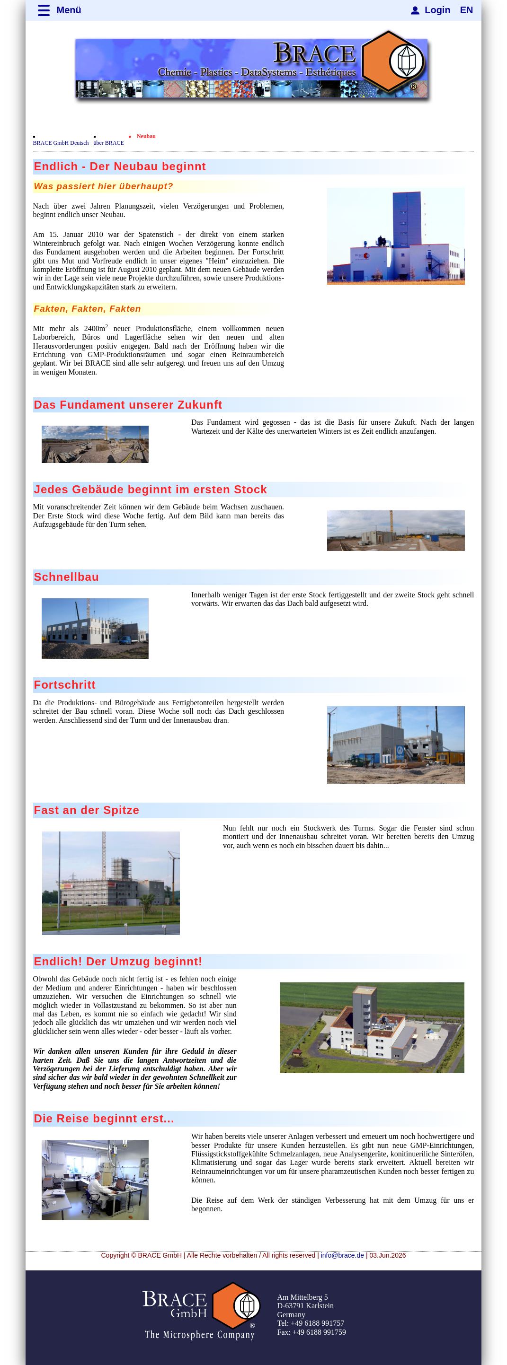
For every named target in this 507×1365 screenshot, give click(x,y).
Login (437, 10)
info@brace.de (342, 1255)
